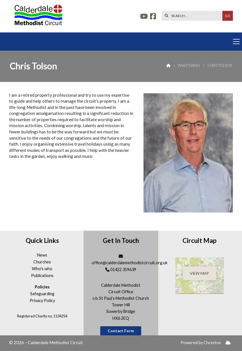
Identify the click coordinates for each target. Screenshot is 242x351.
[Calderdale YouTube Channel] (144, 17)
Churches (42, 262)
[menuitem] (228, 342)
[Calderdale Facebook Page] (153, 17)
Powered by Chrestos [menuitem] (201, 342)
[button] (121, 41)
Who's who (189, 65)
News (42, 255)
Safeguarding (42, 294)
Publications (42, 275)
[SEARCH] (193, 16)
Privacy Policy (42, 300)
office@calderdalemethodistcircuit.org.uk (129, 262)
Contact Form (121, 331)
